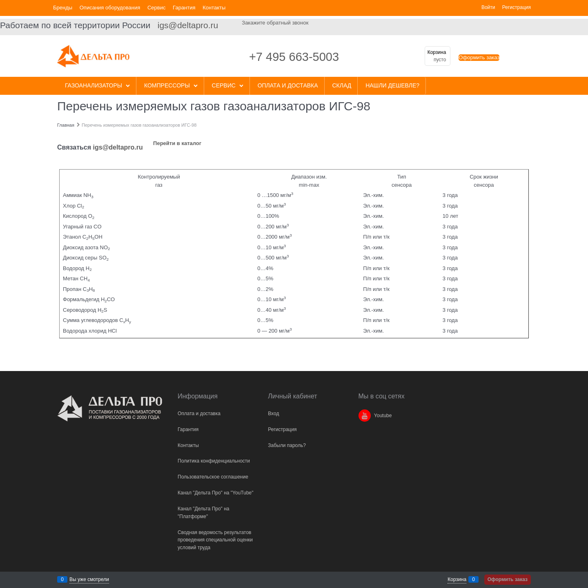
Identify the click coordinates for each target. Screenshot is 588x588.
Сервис (156, 7)
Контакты (214, 7)
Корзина (457, 579)
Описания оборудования (110, 7)
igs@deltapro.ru (188, 25)
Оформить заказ (479, 57)
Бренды (62, 7)
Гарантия (184, 7)
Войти (488, 7)
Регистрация (516, 7)
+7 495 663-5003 (294, 56)
